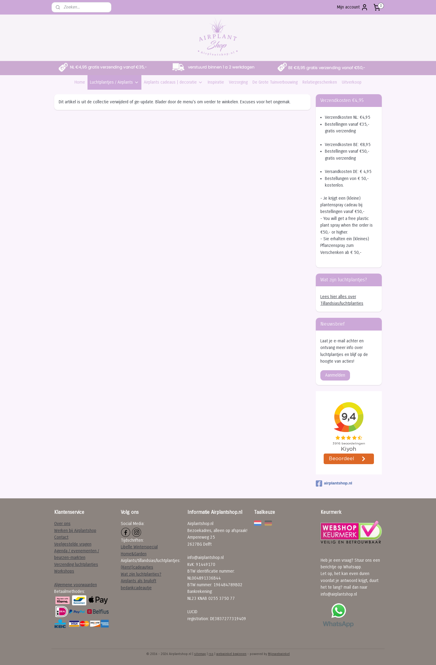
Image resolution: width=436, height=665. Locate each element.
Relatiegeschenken (319, 82)
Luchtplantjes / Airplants (114, 82)
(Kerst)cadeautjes (137, 567)
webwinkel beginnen (231, 654)
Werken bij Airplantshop (75, 530)
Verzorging (238, 82)
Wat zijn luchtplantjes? (141, 574)
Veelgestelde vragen (72, 544)
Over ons (62, 523)
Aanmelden (335, 375)
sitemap (200, 654)
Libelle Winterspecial (139, 547)
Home (79, 82)
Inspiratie (216, 82)
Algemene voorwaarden (75, 584)
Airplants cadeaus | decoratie (173, 82)
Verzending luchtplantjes (76, 564)
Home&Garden (134, 554)
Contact (61, 537)
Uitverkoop (352, 82)
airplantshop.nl (334, 483)
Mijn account (352, 7)
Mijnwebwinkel (279, 654)
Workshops (64, 571)
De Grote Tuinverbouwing (275, 82)
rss (211, 654)
